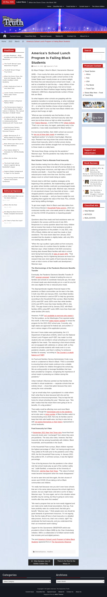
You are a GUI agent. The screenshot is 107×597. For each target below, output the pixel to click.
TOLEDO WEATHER (93, 136)
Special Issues (46, 36)
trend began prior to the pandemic (59, 412)
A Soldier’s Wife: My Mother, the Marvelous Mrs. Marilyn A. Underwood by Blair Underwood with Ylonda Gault (93, 172)
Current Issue (83, 6)
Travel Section (70, 6)
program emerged (42, 277)
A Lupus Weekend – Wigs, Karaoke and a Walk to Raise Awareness (13, 57)
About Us (83, 36)
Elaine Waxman (41, 123)
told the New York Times (49, 471)
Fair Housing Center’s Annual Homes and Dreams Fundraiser (13, 179)
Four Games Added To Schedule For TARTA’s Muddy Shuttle (13, 152)
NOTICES (88, 214)
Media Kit (59, 36)
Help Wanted (89, 211)
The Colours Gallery (98, 6)
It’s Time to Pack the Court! (13, 220)
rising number (50, 414)
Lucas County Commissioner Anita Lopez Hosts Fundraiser (13, 94)
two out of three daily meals (44, 134)
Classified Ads (57, 6)
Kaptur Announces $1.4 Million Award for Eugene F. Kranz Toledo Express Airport (13, 137)
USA (88, 81)
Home (49, 6)
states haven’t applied (57, 321)
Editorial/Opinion (40, 552)
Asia (87, 78)
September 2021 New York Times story (47, 432)
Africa (88, 74)
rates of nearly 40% (61, 254)
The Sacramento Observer (61, 542)
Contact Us (71, 36)
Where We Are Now (10, 158)
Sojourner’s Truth (51, 66)
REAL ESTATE (90, 218)
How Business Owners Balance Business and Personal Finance (11, 129)
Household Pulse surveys (56, 208)
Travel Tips (90, 88)
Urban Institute (69, 123)
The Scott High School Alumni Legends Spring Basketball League (11, 165)
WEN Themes (59, 594)
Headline (50, 552)
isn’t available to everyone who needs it (58, 316)
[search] (91, 56)
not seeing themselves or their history (49, 422)
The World (90, 85)
